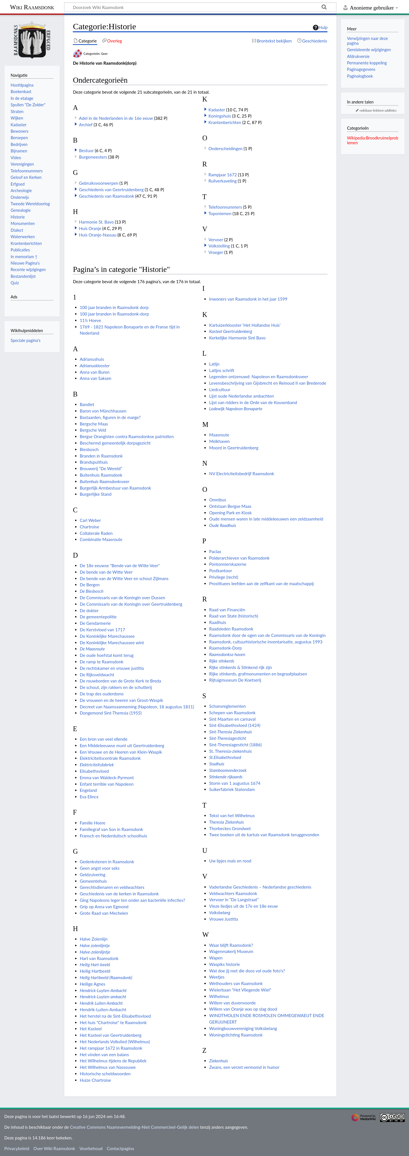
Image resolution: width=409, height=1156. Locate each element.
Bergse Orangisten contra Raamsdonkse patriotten (127, 436)
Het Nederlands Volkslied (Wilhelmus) (115, 1041)
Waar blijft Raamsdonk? (231, 945)
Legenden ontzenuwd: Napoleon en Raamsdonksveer (258, 376)
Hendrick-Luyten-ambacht (103, 996)
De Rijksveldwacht (97, 674)
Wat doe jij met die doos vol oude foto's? (247, 970)
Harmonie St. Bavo (96, 221)
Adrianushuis (92, 359)
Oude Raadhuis (222, 525)
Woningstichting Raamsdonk (236, 1034)
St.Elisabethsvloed (225, 757)
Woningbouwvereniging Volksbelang (243, 1028)
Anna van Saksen (95, 378)
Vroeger (215, 252)
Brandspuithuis (94, 462)
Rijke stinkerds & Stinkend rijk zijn (240, 667)
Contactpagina (120, 1148)
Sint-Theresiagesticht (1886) (235, 744)
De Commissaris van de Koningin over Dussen (122, 597)
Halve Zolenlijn (94, 938)
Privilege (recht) (223, 577)
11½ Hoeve (90, 320)
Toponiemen (219, 213)
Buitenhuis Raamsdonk (101, 474)
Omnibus (217, 499)
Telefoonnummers (225, 206)
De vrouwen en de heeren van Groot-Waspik (121, 700)
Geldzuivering (92, 874)
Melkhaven (219, 441)
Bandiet (87, 404)
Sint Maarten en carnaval (232, 719)
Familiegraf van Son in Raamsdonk (111, 829)
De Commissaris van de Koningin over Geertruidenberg (131, 604)
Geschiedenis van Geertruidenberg (111, 189)
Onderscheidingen (225, 148)
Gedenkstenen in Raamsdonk (107, 861)
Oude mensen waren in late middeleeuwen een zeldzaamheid (266, 518)
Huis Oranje (90, 228)
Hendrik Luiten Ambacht (101, 1003)
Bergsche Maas (94, 423)
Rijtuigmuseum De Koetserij (235, 679)
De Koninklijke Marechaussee (107, 636)
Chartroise (89, 526)
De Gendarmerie (95, 623)
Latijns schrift (221, 370)
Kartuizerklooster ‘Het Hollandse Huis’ (245, 325)
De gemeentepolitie (98, 616)
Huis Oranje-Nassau (97, 234)
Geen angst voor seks (100, 868)
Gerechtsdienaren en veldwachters (112, 887)
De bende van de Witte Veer (106, 571)
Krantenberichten (224, 122)
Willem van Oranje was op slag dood (243, 1008)
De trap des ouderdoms (102, 693)
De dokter (89, 610)
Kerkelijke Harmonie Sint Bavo (237, 337)
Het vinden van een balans (104, 1054)
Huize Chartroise (95, 1080)
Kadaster (216, 109)
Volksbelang (219, 912)
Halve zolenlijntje (95, 945)
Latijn (214, 363)
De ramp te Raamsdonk (101, 661)
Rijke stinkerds (221, 660)
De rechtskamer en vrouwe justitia (112, 668)
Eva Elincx (89, 796)
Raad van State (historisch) (233, 615)
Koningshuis (219, 115)
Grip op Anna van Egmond (104, 906)
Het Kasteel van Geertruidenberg (110, 1035)
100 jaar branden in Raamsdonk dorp (114, 307)
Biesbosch (89, 449)
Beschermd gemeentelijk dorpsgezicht (115, 442)
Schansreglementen (227, 706)
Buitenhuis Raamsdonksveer (104, 481)
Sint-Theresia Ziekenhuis (230, 731)
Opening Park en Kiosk (230, 512)
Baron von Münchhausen (103, 410)
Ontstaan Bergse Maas (230, 506)
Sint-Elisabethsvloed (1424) (234, 725)
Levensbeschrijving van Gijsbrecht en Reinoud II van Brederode (267, 383)
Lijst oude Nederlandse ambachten (241, 395)
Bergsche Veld (93, 429)
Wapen (215, 957)
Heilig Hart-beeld (95, 964)
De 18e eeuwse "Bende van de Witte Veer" (120, 565)
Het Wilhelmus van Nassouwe (108, 1067)
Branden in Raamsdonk (101, 455)
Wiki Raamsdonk (32, 7)
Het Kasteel (91, 1028)
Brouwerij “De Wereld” (101, 468)
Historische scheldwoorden (105, 1073)
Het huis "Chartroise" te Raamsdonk (113, 1022)
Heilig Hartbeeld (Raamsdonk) (106, 977)
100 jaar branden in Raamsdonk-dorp (114, 313)
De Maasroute (92, 648)
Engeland (88, 790)
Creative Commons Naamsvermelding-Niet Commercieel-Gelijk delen (134, 1127)
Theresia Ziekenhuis (226, 821)
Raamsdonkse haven (227, 654)
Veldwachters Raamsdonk (233, 893)
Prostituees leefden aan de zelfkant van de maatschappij (261, 583)
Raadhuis (217, 622)
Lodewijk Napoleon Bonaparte (235, 408)
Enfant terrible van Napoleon (107, 784)
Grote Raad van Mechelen (104, 913)
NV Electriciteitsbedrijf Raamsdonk (241, 473)
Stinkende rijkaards (226, 776)
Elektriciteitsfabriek (97, 764)
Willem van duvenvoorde (232, 1002)
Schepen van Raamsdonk (232, 712)
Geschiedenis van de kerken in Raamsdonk (119, 893)
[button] (76, 124)
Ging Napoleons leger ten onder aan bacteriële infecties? (132, 900)
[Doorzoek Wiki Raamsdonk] (200, 7)
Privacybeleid (16, 1148)
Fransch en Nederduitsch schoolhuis (113, 835)
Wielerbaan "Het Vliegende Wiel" (240, 989)
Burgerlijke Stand (96, 494)
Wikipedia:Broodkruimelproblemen (372, 140)
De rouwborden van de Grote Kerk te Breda (120, 680)
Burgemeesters (93, 156)
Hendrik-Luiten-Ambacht (103, 1009)
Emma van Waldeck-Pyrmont (107, 777)
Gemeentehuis (93, 881)
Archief (85, 124)
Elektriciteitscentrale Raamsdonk (110, 758)
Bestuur (86, 150)
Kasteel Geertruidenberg (230, 331)
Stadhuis (216, 763)
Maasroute (219, 434)
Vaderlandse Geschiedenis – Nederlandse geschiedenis (260, 886)
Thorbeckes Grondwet (230, 828)
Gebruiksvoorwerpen (98, 183)
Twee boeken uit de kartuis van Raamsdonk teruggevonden (264, 834)
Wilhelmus (219, 996)
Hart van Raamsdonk (99, 958)
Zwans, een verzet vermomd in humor (244, 1067)
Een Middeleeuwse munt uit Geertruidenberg (122, 745)
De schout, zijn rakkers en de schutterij (116, 687)
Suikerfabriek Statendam (232, 789)
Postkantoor (220, 570)
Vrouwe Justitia (223, 918)
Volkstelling (219, 245)
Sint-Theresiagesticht (227, 738)
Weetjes (217, 976)
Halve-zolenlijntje (95, 951)
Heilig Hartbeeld (95, 971)
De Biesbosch (91, 591)
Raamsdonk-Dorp (225, 647)
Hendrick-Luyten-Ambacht (103, 990)
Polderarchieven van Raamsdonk (239, 557)
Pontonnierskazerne (227, 564)
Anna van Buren (95, 372)
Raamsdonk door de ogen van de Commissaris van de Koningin (267, 635)
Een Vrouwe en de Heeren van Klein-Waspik (121, 751)
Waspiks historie (224, 964)
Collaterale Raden (96, 533)
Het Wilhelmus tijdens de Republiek (113, 1060)
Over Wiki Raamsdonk (54, 1148)
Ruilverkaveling (222, 180)
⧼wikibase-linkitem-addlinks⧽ (378, 110)
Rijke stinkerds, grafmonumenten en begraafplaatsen (258, 673)
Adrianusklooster (95, 365)
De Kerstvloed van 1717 (102, 629)
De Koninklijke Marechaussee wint (112, 642)
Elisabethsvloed (94, 771)
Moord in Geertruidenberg (233, 447)
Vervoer (215, 239)
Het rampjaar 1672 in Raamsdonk (111, 1048)
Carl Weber (90, 520)
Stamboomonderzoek (228, 770)
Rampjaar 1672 (222, 174)
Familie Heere (92, 822)
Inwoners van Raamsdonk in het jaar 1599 (248, 298)
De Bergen (90, 584)
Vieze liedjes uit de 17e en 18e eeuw (243, 906)
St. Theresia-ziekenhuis (230, 751)
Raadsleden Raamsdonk (231, 628)
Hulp (320, 27)
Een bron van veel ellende (104, 739)
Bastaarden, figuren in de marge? (110, 417)
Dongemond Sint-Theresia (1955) (111, 712)
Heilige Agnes (92, 983)
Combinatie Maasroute (101, 539)
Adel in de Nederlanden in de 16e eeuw (116, 118)
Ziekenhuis (218, 1060)
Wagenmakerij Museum (231, 951)
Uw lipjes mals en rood (230, 860)
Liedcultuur (219, 389)
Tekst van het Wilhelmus (232, 815)
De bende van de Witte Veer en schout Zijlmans (124, 578)
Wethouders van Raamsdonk (236, 983)
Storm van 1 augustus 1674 (234, 783)
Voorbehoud (90, 1148)
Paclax (215, 551)
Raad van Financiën (227, 609)
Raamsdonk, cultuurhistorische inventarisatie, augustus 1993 (265, 641)
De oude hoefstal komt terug (107, 655)
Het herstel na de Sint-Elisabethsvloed (115, 1015)
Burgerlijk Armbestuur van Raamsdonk (115, 487)
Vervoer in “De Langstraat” (234, 899)
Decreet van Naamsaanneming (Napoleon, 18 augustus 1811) (137, 706)
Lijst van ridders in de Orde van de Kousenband (253, 402)
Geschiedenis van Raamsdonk (106, 196)
